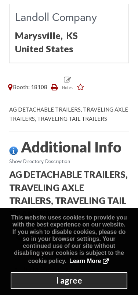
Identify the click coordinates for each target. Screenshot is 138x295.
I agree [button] (69, 280)
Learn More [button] (85, 261)
